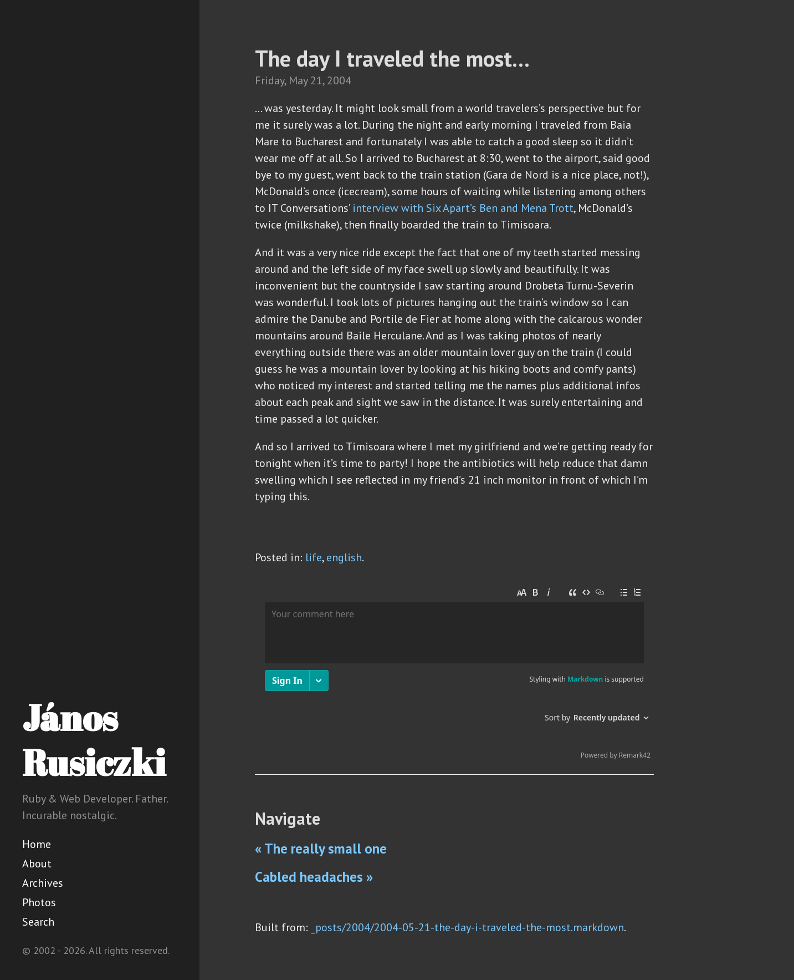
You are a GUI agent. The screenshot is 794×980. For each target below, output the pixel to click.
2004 (339, 80)
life (313, 557)
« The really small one (321, 848)
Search (38, 922)
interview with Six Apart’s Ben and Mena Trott (462, 208)
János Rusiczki (94, 739)
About (37, 863)
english (344, 557)
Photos (39, 902)
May (298, 80)
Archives (42, 883)
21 (316, 80)
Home (36, 844)
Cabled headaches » (314, 877)
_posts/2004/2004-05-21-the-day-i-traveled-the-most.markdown (467, 927)
